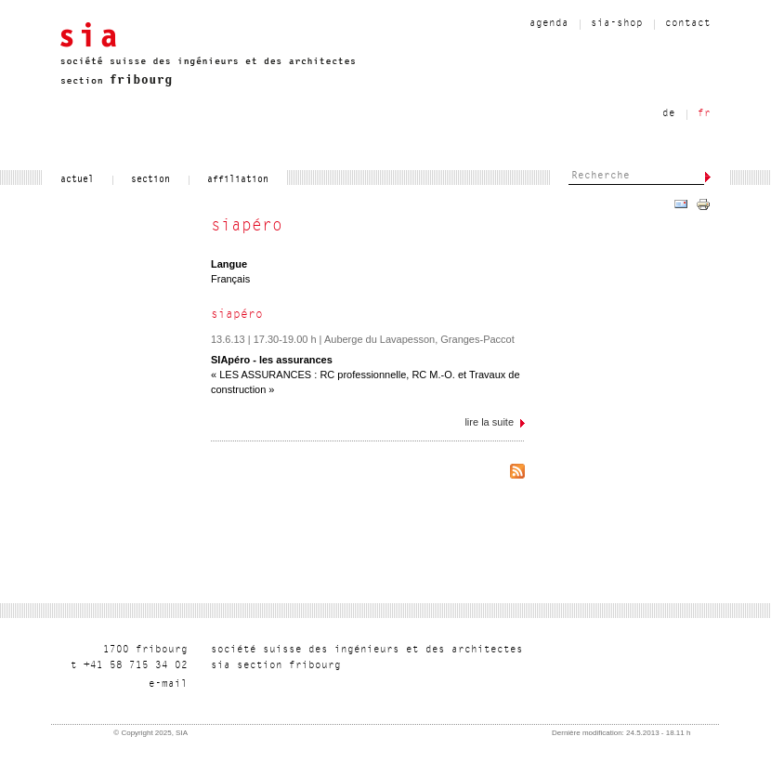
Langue (229, 264)
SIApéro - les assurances (272, 359)
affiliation (237, 180)
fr (704, 114)
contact (688, 24)
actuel (77, 180)
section (150, 180)
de (668, 114)
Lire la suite (494, 426)
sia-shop (617, 24)
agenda (548, 24)
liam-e (168, 684)
